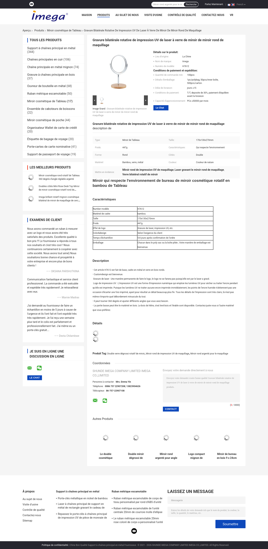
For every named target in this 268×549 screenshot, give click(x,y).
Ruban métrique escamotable (46, 93)
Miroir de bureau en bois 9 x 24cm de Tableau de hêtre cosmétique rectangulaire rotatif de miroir (227, 456)
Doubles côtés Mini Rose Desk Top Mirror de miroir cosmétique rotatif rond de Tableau (59, 190)
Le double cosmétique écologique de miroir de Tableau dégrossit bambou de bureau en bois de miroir (105, 456)
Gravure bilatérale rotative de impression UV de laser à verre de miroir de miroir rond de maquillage (120, 112)
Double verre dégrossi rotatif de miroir (126, 353)
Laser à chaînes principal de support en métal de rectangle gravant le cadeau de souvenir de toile (81, 506)
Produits (103, 15)
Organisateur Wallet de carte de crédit (52, 128)
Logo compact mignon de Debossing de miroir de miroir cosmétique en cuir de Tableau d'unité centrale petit (196, 456)
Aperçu (27, 30)
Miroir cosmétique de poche (45, 120)
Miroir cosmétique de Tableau (64, 30)
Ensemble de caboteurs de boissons (51, 109)
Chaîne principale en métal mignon (50, 67)
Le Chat (160, 107)
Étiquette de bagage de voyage (47, 139)
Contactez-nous (213, 15)
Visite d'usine (153, 15)
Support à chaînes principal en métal (51, 48)
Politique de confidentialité (55, 545)
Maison (87, 15)
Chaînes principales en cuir (45, 59)
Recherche (191, 4)
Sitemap (27, 520)
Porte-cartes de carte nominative (49, 146)
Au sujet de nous (127, 15)
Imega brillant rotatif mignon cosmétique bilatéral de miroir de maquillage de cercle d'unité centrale (59, 200)
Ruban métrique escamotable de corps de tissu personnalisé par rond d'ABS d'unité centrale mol (138, 501)
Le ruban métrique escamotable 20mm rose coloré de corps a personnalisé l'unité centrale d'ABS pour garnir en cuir (138, 521)
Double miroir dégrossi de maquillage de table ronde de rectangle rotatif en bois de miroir (136, 456)
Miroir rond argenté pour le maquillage (209, 353)
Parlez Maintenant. (214, 4)
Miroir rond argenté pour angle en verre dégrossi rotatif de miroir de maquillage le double (166, 456)
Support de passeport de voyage (48, 154)
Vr (231, 15)
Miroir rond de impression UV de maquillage (167, 353)
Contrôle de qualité (182, 15)
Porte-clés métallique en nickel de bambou (83, 498)
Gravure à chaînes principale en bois (51, 74)
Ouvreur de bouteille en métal (46, 86)
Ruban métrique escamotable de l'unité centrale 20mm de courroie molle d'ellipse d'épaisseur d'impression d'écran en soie (138, 511)
